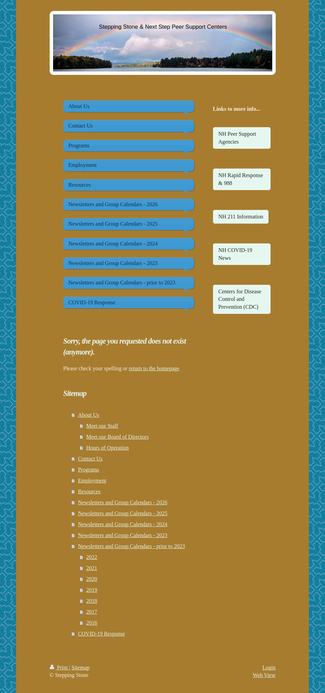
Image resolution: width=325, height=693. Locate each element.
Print (59, 667)
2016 (91, 623)
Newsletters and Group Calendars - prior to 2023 (131, 546)
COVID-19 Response (101, 634)
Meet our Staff (102, 426)
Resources (89, 491)
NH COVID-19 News (235, 254)
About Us (88, 415)
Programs (88, 469)
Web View (264, 675)
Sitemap (80, 667)
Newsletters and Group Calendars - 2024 (122, 524)
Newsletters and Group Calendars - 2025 (122, 513)
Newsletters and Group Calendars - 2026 (122, 502)
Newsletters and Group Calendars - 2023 (122, 535)
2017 (91, 612)
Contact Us (90, 459)
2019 (91, 590)
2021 (91, 568)
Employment (92, 480)
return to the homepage (154, 368)
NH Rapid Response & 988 (240, 179)
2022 (91, 557)
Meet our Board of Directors (117, 437)
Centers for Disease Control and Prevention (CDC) (239, 299)
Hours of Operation (107, 448)
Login (268, 667)
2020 (91, 579)
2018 (91, 601)
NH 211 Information (240, 216)
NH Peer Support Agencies (237, 137)
